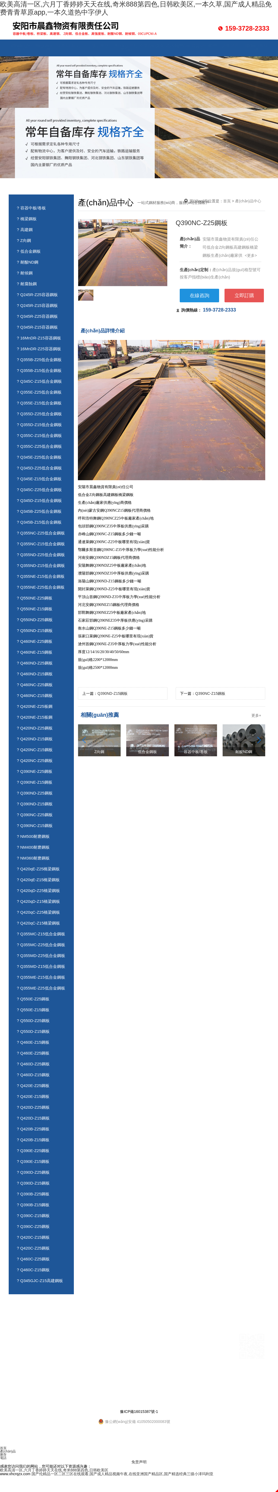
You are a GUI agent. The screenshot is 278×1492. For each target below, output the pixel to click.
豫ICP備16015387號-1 (139, 1411)
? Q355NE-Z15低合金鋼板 (41, 576)
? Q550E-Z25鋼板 (33, 999)
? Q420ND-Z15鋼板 (35, 739)
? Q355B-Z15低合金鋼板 (39, 370)
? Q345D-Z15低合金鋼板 (39, 500)
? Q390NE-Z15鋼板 (34, 782)
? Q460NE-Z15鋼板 (34, 652)
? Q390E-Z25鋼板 (33, 1150)
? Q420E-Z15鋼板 (33, 1096)
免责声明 (139, 1462)
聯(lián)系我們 (256, 47)
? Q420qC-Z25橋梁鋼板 (38, 912)
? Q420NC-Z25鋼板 (35, 760)
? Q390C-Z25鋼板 (33, 1226)
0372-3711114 (150, 1344)
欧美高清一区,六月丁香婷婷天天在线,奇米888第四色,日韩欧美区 (54, 1470)
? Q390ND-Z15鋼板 (35, 804)
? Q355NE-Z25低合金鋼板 (41, 587)
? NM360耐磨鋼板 (33, 858)
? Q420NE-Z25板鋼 (34, 706)
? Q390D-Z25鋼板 (33, 1172)
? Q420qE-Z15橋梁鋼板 (38, 879)
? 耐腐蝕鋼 (27, 283)
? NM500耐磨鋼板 (33, 836)
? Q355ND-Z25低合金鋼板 (41, 554)
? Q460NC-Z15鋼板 (35, 695)
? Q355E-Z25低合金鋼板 (39, 392)
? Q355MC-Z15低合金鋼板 (41, 934)
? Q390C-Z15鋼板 (33, 1215)
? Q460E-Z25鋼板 (33, 1053)
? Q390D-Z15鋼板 (33, 1183)
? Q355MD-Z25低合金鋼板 (41, 955)
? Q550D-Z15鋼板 (33, 1031)
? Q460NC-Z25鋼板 (35, 684)
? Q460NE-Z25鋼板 (34, 641)
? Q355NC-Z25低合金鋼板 (41, 533)
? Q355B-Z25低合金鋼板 (39, 359)
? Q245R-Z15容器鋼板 (37, 305)
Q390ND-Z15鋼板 (112, 693)
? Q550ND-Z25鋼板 (35, 619)
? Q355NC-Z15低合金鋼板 (41, 543)
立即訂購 (244, 295)
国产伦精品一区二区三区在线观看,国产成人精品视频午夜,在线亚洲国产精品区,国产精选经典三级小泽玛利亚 (122, 1474)
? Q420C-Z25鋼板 (33, 1248)
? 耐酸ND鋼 (27, 262)
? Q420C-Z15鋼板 (33, 1237)
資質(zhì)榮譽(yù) (204, 47)
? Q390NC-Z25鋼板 (35, 814)
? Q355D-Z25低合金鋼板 (39, 413)
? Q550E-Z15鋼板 (33, 1009)
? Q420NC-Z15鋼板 (35, 749)
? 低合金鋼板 (29, 251)
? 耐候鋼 (25, 273)
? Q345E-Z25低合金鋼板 (39, 457)
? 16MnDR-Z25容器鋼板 (39, 348)
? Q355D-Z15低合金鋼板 (39, 424)
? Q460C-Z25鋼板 (33, 1259)
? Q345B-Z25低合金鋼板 (39, 511)
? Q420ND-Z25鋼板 (35, 728)
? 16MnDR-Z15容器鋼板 (39, 338)
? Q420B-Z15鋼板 (33, 1139)
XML (95, 1401)
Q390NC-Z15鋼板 (210, 693)
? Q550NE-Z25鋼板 (34, 598)
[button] (259, 740)
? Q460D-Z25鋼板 (33, 1064)
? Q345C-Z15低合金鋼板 (39, 381)
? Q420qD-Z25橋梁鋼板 (38, 890)
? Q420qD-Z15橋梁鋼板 (38, 901)
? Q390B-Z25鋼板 (33, 1194)
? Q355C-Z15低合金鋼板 (39, 435)
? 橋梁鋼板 (27, 218)
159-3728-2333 (219, 310)
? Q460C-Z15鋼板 (33, 1269)
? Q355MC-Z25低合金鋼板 (41, 944)
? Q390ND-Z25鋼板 (35, 793)
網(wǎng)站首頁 (22, 47)
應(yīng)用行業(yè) (126, 47)
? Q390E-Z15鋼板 (33, 1161)
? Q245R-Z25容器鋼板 (37, 294)
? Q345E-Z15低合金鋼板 (39, 478)
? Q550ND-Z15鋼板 (35, 630)
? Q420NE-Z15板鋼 (34, 717)
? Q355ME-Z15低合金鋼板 (41, 977)
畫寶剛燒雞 (42, 1384)
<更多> (251, 255)
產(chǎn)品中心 (73, 47)
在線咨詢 (199, 295)
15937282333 (122, 1344)
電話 (3, 1458)
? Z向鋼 (24, 240)
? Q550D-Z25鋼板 (33, 1020)
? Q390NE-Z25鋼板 (34, 771)
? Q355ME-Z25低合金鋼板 (41, 988)
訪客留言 (230, 45)
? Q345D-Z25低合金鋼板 (39, 468)
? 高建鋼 (25, 229)
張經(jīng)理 (133, 1337)
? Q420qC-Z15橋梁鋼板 (38, 923)
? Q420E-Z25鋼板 (33, 1085)
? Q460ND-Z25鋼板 (35, 663)
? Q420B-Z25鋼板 (33, 1129)
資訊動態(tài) (178, 45)
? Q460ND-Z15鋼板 (35, 674)
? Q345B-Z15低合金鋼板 (39, 522)
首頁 (227, 201)
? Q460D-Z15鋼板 (33, 1074)
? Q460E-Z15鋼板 (33, 1042)
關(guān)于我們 (48, 47)
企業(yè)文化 (152, 45)
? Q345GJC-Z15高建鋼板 (40, 1280)
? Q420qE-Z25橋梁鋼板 (38, 869)
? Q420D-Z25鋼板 (33, 1107)
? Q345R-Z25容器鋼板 (37, 316)
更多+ (256, 715)
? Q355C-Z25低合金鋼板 (39, 446)
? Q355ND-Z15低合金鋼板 (41, 565)
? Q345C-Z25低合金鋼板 (39, 489)
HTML (82, 1401)
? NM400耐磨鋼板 (33, 847)
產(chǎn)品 (8, 1451)
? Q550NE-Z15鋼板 (34, 608)
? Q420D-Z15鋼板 (33, 1118)
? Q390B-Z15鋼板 (33, 1204)
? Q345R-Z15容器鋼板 (37, 327)
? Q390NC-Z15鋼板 (35, 825)
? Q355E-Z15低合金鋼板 (39, 403)
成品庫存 (100, 45)
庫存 (3, 1455)
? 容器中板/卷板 (31, 208)
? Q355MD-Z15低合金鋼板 (41, 966)
